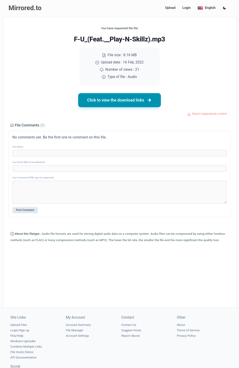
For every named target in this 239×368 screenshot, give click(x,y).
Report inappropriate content (209, 113)
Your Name (17, 146)
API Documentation (23, 357)
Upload (170, 8)
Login (186, 8)
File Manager (74, 330)
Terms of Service (188, 330)
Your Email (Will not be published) (28, 162)
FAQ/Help (16, 335)
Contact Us (128, 325)
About (181, 325)
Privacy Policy (186, 335)
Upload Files (18, 325)
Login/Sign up (19, 330)
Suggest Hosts (131, 330)
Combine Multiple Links (26, 346)
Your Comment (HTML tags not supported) (33, 177)
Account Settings (77, 335)
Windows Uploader (23, 341)
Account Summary (78, 325)
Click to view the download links (119, 100)
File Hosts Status (22, 352)
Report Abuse (130, 335)
